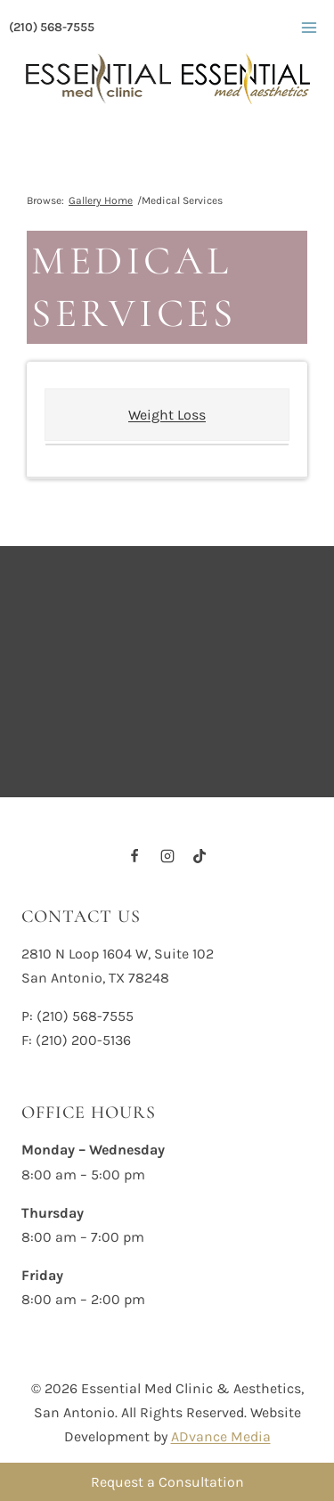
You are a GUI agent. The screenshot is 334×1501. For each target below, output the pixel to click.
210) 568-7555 (88, 1015)
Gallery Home (101, 200)
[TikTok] (199, 856)
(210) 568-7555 (51, 27)
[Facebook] (134, 856)
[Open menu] (308, 27)
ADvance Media (221, 1436)
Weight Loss (167, 414)
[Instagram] (167, 856)
